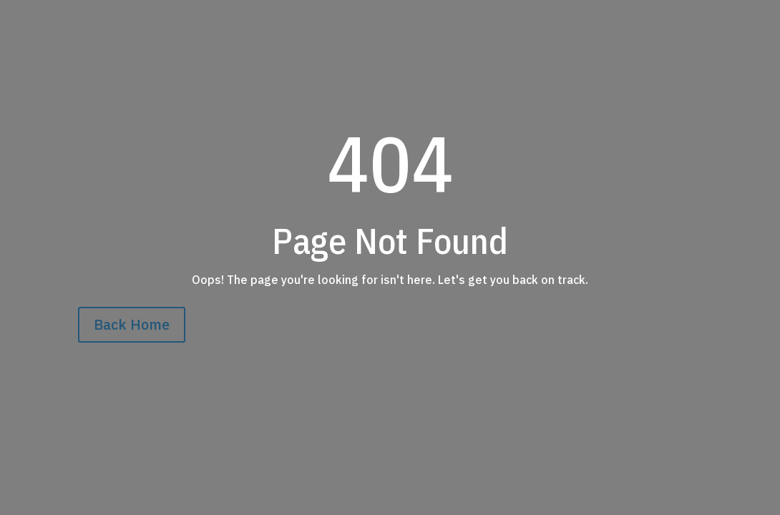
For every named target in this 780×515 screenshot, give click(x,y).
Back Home (132, 324)
